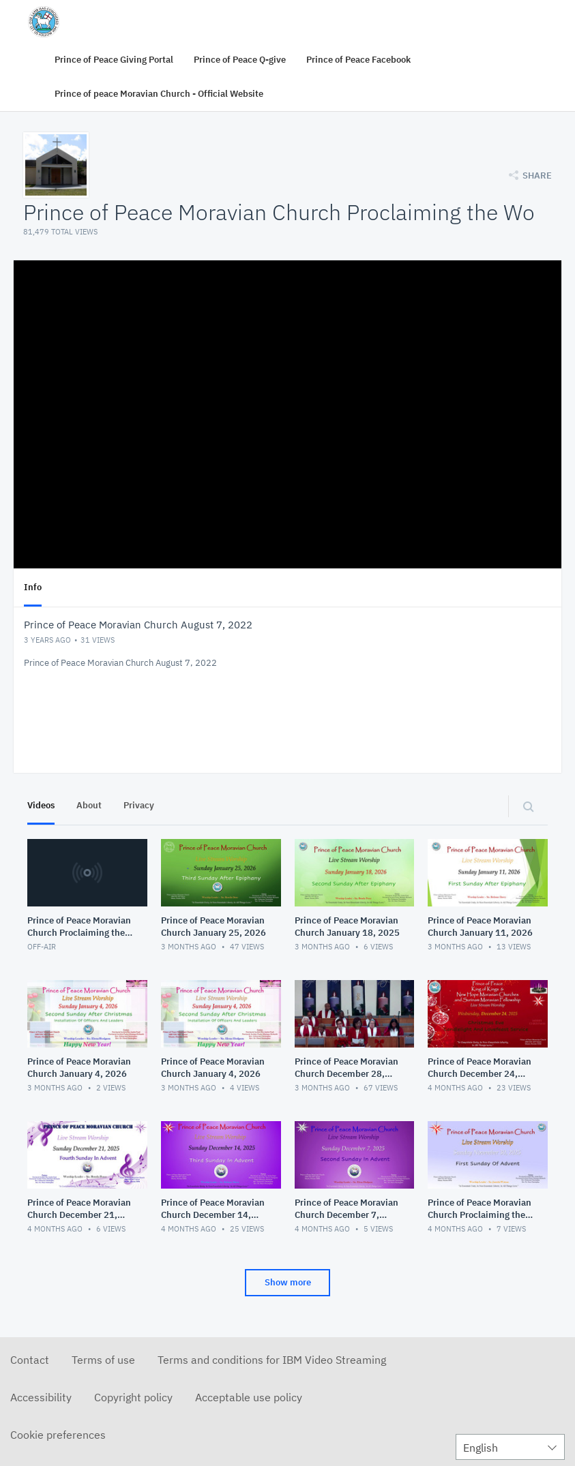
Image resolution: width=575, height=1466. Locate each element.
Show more (288, 1282)
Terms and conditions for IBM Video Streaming (272, 1359)
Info (33, 587)
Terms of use (103, 1359)
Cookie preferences (58, 1434)
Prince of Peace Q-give (240, 59)
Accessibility (41, 1397)
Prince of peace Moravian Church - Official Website (159, 94)
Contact (29, 1359)
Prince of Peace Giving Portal (114, 59)
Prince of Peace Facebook (358, 59)
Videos (41, 805)
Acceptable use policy (248, 1397)
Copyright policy (133, 1397)
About (89, 805)
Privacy (138, 805)
